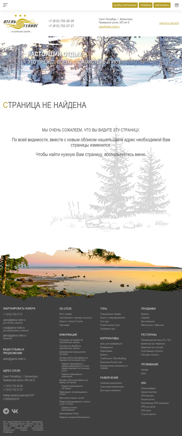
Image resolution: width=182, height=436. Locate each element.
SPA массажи (147, 395)
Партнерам (64, 325)
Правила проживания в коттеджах (72, 387)
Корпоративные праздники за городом (113, 367)
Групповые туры (107, 328)
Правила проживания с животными (72, 375)
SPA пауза (146, 410)
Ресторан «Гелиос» (150, 354)
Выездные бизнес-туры (111, 362)
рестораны (149, 335)
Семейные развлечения (111, 383)
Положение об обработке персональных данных (71, 341)
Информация (68, 335)
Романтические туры (110, 325)
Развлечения (109, 378)
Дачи (143, 373)
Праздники (148, 309)
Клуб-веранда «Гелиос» (152, 351)
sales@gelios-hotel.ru (109, 26)
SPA (143, 383)
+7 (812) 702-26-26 (61, 20)
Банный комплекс (149, 392)
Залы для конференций (111, 343)
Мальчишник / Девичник (152, 325)
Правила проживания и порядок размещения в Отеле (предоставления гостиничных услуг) (75, 367)
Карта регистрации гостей (71, 398)
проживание (149, 364)
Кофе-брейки (106, 351)
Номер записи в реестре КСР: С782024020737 (19, 397)
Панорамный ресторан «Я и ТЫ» (156, 340)
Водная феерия (148, 388)
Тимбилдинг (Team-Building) (113, 358)
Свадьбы (145, 317)
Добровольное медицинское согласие (72, 353)
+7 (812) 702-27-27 (61, 25)
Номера (144, 369)
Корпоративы (109, 338)
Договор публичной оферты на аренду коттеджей (73, 381)
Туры (103, 309)
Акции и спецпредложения (112, 317)
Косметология (147, 399)
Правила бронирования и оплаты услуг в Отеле (74, 402)
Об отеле (65, 309)
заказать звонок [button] (169, 23)
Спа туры (104, 321)
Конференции (106, 347)
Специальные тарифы (110, 314)
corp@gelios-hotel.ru (14, 328)
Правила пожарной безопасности (74, 417)
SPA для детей (148, 406)
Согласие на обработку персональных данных (70, 347)
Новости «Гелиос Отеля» (71, 321)
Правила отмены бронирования (69, 408)
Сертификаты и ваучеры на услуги (75, 317)
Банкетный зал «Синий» (152, 347)
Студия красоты (148, 414)
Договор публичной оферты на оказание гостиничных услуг (73, 359)
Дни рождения (148, 321)
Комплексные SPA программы (155, 403)
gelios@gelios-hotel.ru (14, 335)
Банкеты (145, 314)
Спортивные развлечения (112, 386)
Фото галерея (65, 314)
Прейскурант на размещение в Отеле (73, 393)
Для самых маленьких (110, 390)
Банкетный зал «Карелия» (153, 343)
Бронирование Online (68, 413)
